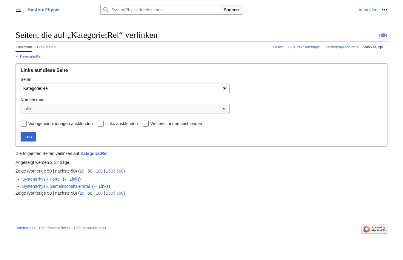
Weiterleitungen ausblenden (176, 123)
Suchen (231, 9)
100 (99, 171)
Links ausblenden (121, 123)
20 (82, 171)
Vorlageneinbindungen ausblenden (60, 123)
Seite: (26, 79)
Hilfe (383, 35)
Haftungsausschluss (90, 228)
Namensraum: (34, 99)
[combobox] (125, 88)
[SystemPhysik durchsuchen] (160, 10)
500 (119, 171)
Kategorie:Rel (30, 56)
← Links (71, 179)
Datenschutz (26, 228)
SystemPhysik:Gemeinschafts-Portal (56, 186)
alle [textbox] (27, 108)
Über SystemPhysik (54, 228)
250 (109, 171)
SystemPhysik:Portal (41, 179)
